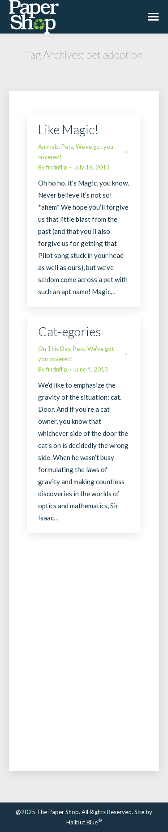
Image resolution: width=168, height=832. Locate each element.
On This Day (54, 348)
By (52, 167)
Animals (48, 146)
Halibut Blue (84, 822)
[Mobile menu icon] (153, 16)
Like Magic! (68, 129)
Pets (67, 146)
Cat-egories (69, 331)
